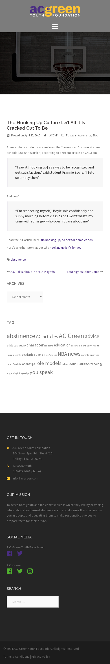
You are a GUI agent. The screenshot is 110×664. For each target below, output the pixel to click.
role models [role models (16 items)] (48, 363)
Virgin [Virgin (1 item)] (10, 373)
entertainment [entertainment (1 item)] (78, 345)
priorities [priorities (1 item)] (94, 354)
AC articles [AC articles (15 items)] (47, 336)
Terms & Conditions (16, 657)
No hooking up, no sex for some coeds (67, 240)
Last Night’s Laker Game (83, 272)
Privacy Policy (40, 657)
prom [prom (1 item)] (9, 364)
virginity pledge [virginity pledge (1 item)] (21, 373)
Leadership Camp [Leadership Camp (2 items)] (32, 355)
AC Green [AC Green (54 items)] (71, 336)
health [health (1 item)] (96, 345)
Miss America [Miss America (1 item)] (50, 354)
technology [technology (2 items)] (95, 364)
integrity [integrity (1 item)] (17, 354)
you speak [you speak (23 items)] (41, 372)
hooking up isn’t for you (65, 247)
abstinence (18, 259)
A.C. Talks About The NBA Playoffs (33, 272)
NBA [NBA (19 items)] (62, 354)
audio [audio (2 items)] (22, 345)
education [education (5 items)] (62, 345)
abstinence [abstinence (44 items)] (21, 336)
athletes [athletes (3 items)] (12, 345)
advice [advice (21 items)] (92, 336)
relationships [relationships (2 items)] (27, 364)
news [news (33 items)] (74, 353)
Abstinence (84, 135)
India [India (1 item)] (9, 354)
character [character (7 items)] (35, 345)
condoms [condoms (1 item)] (48, 345)
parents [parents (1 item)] (85, 354)
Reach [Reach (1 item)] (16, 364)
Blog (95, 135)
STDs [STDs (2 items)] (73, 364)
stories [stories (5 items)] (82, 363)
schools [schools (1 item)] (66, 364)
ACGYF (53, 135)
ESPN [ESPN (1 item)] (89, 345)
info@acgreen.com (25, 478)
